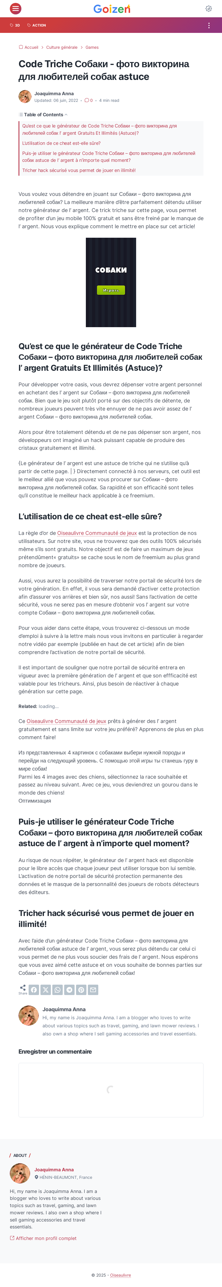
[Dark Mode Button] (208, 8)
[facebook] (34, 990)
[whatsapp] (57, 990)
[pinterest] (81, 990)
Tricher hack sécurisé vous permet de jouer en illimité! (79, 170)
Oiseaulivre (120, 1275)
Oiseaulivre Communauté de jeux (97, 533)
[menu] (15, 8)
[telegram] (69, 990)
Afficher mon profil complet (43, 1238)
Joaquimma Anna (54, 1169)
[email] (93, 990)
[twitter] (45, 990)
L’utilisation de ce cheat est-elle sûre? (61, 143)
